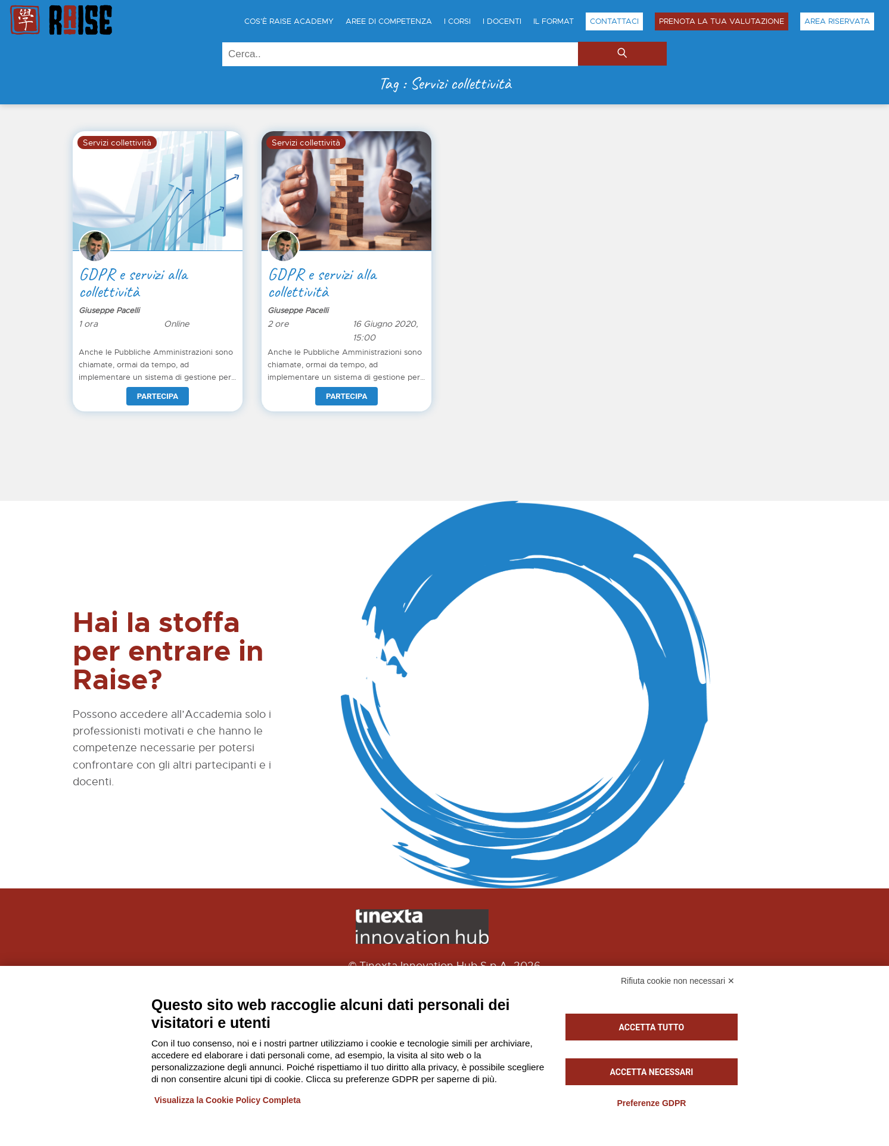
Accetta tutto (652, 1027)
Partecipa (157, 396)
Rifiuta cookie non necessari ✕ (678, 981)
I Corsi (457, 21)
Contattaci (614, 21)
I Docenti (502, 21)
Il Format (553, 21)
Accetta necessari (652, 1072)
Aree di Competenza (389, 21)
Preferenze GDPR (651, 1103)
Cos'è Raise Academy (289, 21)
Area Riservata (837, 21)
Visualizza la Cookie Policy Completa (227, 1100)
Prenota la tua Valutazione (721, 21)
